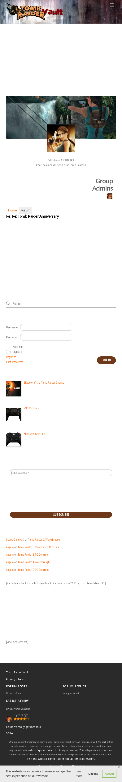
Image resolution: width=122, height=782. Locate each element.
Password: (12, 337)
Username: (12, 327)
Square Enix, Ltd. (47, 750)
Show (9, 733)
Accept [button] (109, 773)
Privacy (10, 679)
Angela (10, 547)
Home (12, 210)
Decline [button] (93, 773)
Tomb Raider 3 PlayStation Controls (38, 547)
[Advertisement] (61, 65)
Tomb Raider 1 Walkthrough (44, 540)
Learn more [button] (80, 774)
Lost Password (14, 362)
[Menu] (112, 5)
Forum (25, 210)
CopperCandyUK (15, 540)
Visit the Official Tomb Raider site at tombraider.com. (61, 759)
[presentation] (25, 493)
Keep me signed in (18, 349)
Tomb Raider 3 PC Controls (33, 555)
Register (11, 357)
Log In (106, 360)
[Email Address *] (61, 473)
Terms (22, 679)
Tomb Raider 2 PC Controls (33, 570)
